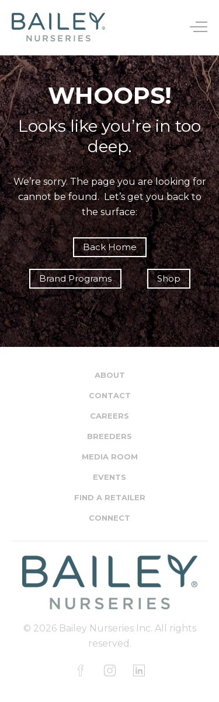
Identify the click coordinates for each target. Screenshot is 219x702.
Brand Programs (75, 278)
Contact (110, 395)
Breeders (109, 436)
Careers (109, 415)
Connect (109, 517)
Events (109, 477)
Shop (168, 278)
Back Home (110, 246)
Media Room (110, 456)
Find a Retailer (109, 497)
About (110, 375)
